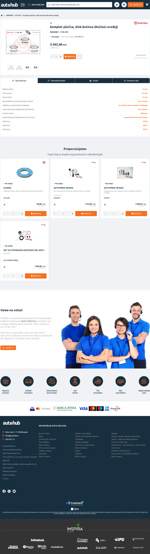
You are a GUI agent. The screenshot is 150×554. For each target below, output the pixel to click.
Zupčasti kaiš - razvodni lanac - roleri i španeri (128, 445)
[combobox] (79, 4)
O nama (5, 478)
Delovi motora (44, 445)
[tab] (19, 80)
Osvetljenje (79, 439)
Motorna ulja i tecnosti (47, 439)
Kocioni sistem (44, 433)
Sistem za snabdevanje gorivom (87, 436)
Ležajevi (114, 433)
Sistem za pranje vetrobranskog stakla (125, 436)
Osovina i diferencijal (119, 442)
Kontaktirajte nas (8, 446)
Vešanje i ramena (45, 451)
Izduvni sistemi (44, 456)
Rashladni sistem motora (120, 451)
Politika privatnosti (9, 471)
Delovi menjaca (80, 456)
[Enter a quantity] (56, 56)
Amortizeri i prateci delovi (84, 445)
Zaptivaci (78, 454)
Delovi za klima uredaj (47, 448)
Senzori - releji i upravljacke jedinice (124, 439)
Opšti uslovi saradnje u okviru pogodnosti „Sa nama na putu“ (19, 466)
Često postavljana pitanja (12, 450)
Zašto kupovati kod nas (11, 453)
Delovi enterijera (81, 448)
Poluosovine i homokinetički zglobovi (125, 454)
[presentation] (19, 80)
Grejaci (77, 451)
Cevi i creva (115, 448)
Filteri (41, 436)
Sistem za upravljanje (83, 433)
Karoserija (42, 454)
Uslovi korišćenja (8, 475)
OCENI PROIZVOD (141, 58)
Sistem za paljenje (81, 442)
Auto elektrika (44, 442)
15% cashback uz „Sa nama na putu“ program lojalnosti (19, 458)
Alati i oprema (116, 456)
